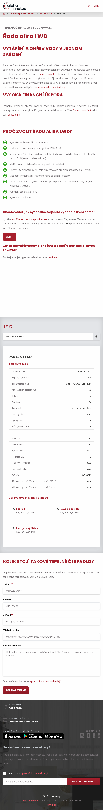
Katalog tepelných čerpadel (22, 13)
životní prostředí (82, 110)
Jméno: (51, 588)
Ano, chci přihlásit (83, 781)
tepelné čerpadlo (46, 74)
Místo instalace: (51, 635)
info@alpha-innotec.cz (23, 721)
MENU (96, 5)
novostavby (44, 87)
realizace (52, 257)
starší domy (59, 87)
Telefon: (51, 604)
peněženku (14, 114)
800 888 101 (16, 708)
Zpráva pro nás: (51, 660)
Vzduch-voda (46, 13)
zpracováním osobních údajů (45, 681)
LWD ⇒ (9, 236)
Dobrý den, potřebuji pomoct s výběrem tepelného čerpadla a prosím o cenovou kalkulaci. (51, 662)
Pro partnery (51, 796)
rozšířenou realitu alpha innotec (29, 219)
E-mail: (51, 619)
